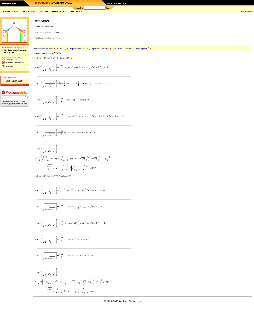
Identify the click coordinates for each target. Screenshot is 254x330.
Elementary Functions (43, 48)
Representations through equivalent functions (89, 48)
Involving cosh (142, 48)
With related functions (122, 48)
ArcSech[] (61, 48)
